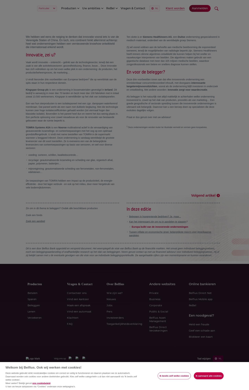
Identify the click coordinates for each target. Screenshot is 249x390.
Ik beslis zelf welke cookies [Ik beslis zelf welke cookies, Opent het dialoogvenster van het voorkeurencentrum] (174, 375)
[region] (124, 376)
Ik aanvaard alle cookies (209, 375)
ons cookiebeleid (41, 383)
